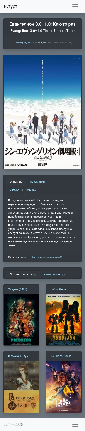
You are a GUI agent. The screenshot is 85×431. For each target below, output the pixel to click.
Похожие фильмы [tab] (23, 274)
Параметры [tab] (37, 181)
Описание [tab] (16, 181)
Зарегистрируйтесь (22, 42)
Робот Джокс (59, 289)
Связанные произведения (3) (47, 257)
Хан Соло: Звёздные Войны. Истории (64, 356)
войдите (41, 42)
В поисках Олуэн (18, 356)
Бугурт (10, 6)
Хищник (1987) (17, 289)
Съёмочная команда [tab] (23, 189)
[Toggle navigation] (75, 6)
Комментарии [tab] (54, 274)
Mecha (23, 257)
